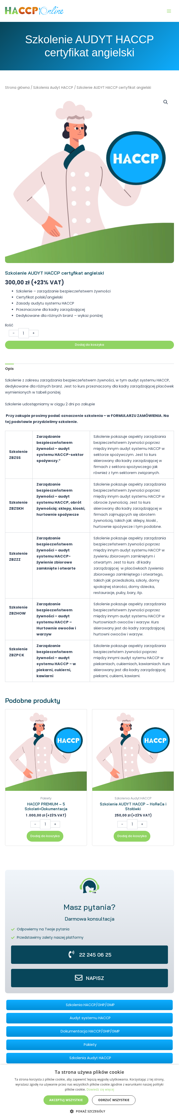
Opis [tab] (9, 368)
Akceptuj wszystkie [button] (66, 1100)
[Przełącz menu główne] (169, 11)
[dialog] (89, 1092)
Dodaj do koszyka (89, 344)
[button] (165, 102)
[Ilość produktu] (23, 333)
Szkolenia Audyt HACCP (53, 87)
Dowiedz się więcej (100, 1089)
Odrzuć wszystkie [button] (113, 1100)
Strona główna (17, 87)
